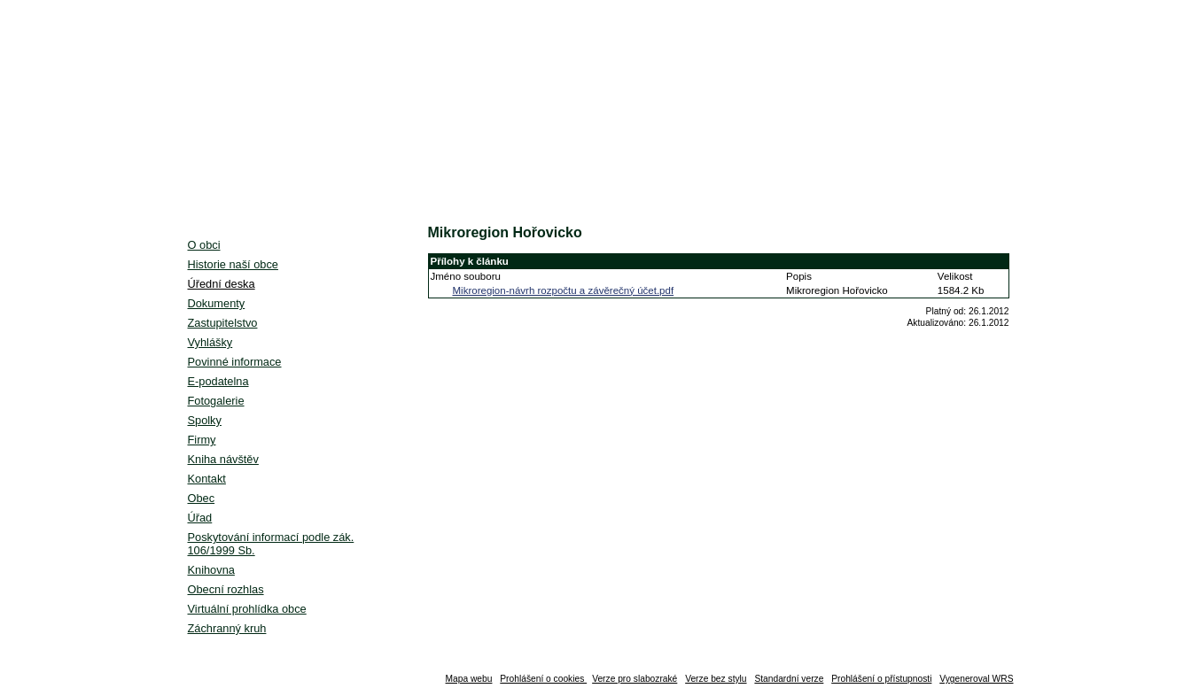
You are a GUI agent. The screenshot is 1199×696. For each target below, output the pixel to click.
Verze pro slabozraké (634, 679)
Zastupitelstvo (223, 322)
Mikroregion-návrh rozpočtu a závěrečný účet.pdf (563, 290)
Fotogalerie (216, 400)
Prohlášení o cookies (543, 679)
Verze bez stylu (715, 679)
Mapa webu (469, 679)
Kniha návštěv (223, 459)
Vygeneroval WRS (976, 679)
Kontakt (207, 478)
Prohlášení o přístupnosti (881, 679)
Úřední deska (221, 283)
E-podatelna (218, 381)
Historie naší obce (233, 264)
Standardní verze (788, 679)
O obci (204, 244)
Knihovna (211, 569)
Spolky (205, 420)
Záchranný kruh (227, 628)
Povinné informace (235, 361)
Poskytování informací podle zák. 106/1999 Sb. (271, 543)
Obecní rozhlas (226, 589)
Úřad (200, 517)
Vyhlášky (210, 342)
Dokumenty (216, 303)
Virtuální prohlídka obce (247, 608)
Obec (201, 498)
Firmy (202, 439)
